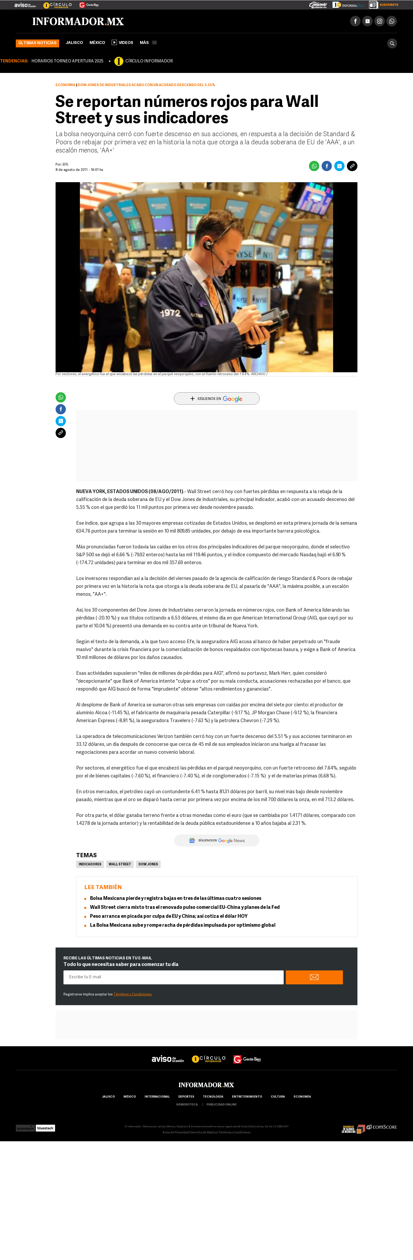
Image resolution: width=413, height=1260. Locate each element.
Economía (65, 85)
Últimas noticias (37, 43)
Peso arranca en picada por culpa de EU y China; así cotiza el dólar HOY (169, 916)
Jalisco (74, 43)
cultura (278, 1096)
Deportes (186, 1096)
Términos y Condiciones (133, 994)
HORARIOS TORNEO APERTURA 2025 (67, 61)
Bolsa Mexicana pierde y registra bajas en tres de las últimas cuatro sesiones (175, 898)
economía (302, 1096)
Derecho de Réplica (204, 1132)
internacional (157, 1096)
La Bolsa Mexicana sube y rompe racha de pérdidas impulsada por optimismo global (183, 925)
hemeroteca (187, 1104)
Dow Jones (148, 864)
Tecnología (213, 1096)
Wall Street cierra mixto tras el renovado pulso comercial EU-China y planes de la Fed (185, 907)
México (97, 43)
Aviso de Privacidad (176, 1132)
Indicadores (90, 864)
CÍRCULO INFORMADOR (149, 61)
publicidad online (221, 1104)
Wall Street (120, 864)
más (148, 43)
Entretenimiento (247, 1096)
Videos (122, 42)
